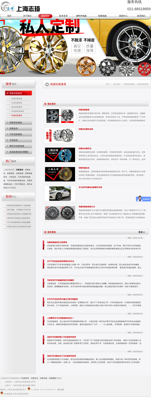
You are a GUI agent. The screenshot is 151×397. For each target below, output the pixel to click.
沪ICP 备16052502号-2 (17, 390)
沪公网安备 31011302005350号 (16, 394)
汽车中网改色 (19, 184)
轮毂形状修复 (15, 122)
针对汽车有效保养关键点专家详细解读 (62, 299)
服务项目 (45, 16)
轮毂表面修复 (15, 93)
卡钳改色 (13, 140)
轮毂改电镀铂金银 (86, 129)
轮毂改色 (13, 128)
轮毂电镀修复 (84, 110)
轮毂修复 (25, 378)
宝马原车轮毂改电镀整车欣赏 (90, 187)
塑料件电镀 (81, 16)
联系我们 (141, 16)
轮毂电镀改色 (84, 168)
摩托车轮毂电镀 (16, 146)
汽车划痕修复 (15, 134)
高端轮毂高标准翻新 (18, 152)
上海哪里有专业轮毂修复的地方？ (60, 318)
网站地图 (60, 390)
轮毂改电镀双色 (85, 148)
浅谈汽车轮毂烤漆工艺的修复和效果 (61, 337)
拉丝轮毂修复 (16, 103)
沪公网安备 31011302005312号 (43, 390)
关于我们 (27, 16)
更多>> (141, 232)
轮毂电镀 (102, 16)
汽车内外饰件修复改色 (16, 180)
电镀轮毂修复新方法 (87, 207)
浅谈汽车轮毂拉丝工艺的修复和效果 (61, 356)
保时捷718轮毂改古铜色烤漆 (18, 218)
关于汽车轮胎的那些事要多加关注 (60, 261)
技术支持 (63, 16)
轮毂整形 (10, 173)
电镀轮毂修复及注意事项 (57, 242)
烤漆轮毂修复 (16, 99)
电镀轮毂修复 (16, 115)
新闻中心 (123, 16)
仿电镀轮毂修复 (17, 111)
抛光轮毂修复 (16, 107)
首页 (9, 16)
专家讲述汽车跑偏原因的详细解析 (60, 280)
